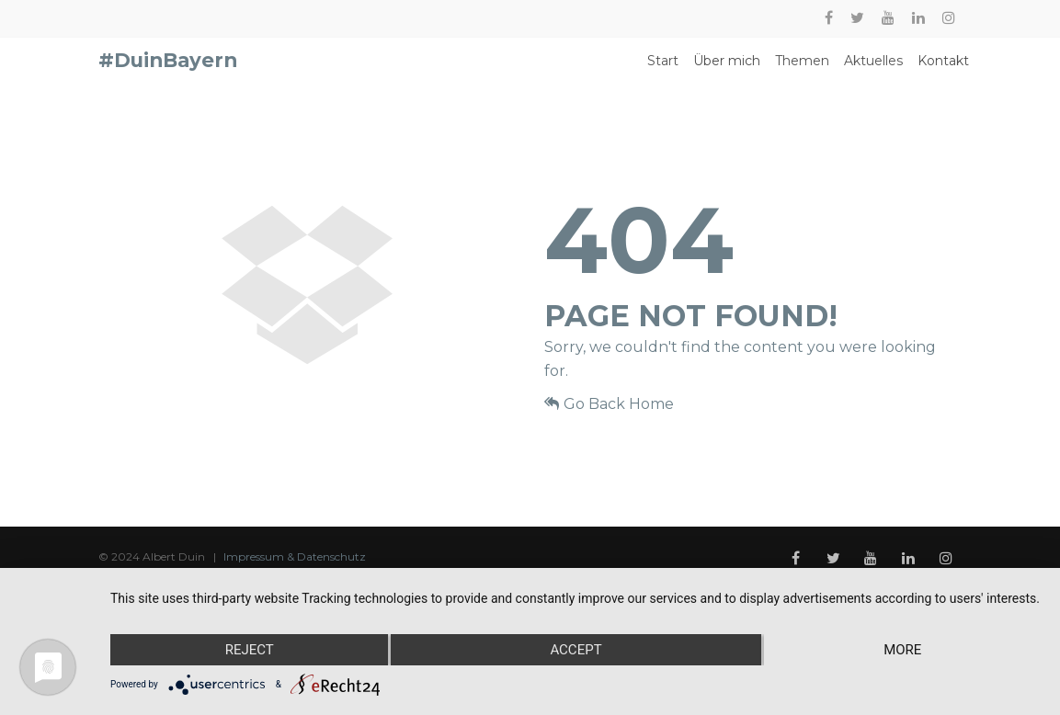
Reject (249, 649)
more (902, 649)
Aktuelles (873, 68)
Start (662, 68)
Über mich (726, 68)
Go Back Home (609, 417)
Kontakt (943, 68)
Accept (575, 649)
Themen (802, 68)
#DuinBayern (167, 67)
